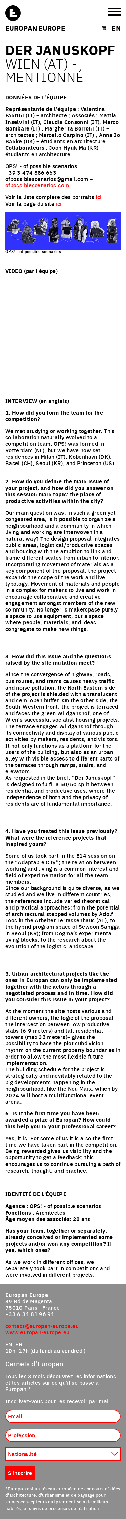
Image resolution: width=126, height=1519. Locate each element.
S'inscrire (20, 1472)
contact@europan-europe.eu (42, 1325)
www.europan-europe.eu (37, 1332)
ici (98, 196)
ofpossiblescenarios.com (37, 185)
